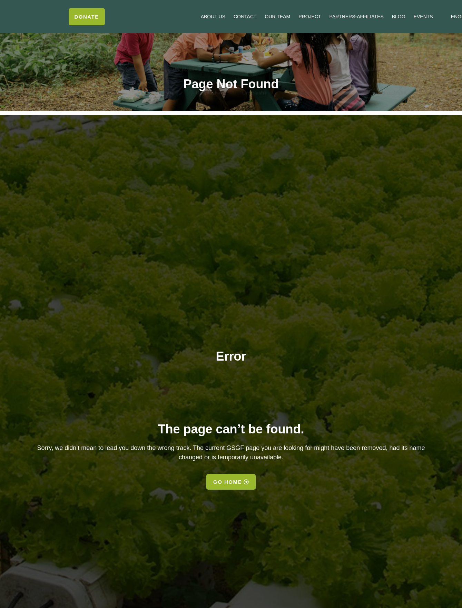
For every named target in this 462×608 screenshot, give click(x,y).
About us (213, 16)
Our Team (278, 16)
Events (423, 16)
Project (309, 16)
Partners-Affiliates (357, 16)
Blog (398, 16)
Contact (245, 16)
